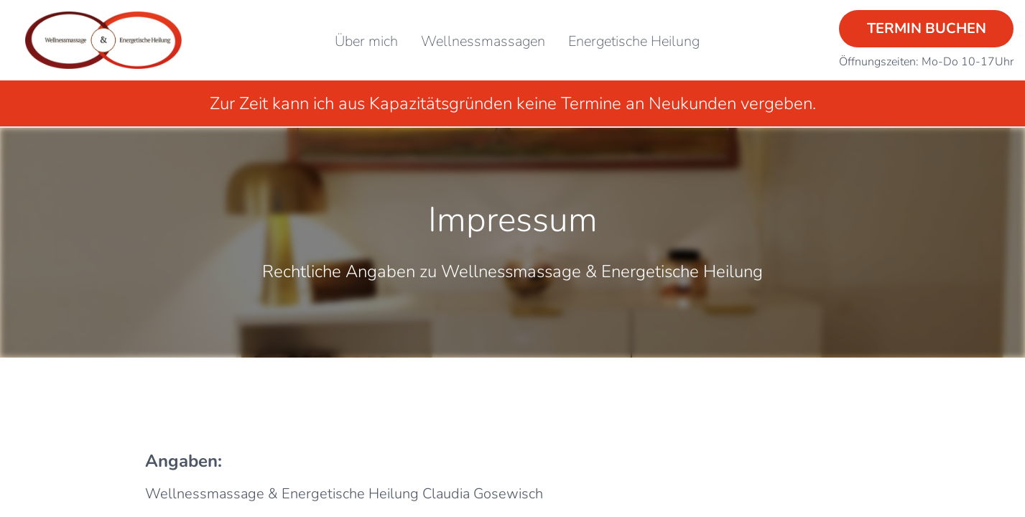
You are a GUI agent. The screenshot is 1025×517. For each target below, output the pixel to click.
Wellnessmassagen (483, 41)
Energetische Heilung (634, 41)
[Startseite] (103, 40)
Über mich (366, 41)
